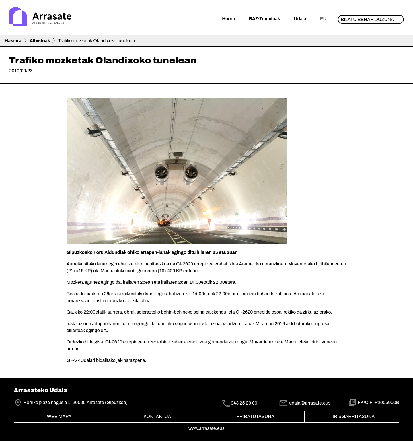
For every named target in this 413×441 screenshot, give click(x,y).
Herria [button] (228, 18)
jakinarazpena (130, 360)
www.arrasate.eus (206, 428)
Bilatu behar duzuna (367, 19)
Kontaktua (157, 416)
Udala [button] (300, 18)
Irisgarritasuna (354, 416)
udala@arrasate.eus (304, 403)
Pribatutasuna (255, 416)
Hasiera (13, 40)
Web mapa (59, 416)
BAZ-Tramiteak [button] (264, 18)
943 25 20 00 (244, 403)
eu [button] (323, 18)
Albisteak (40, 40)
